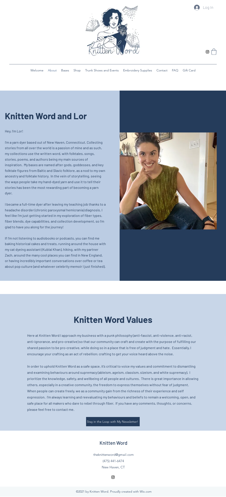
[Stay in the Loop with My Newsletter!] (113, 421)
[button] (214, 51)
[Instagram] (207, 52)
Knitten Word (113, 443)
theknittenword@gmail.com (113, 454)
